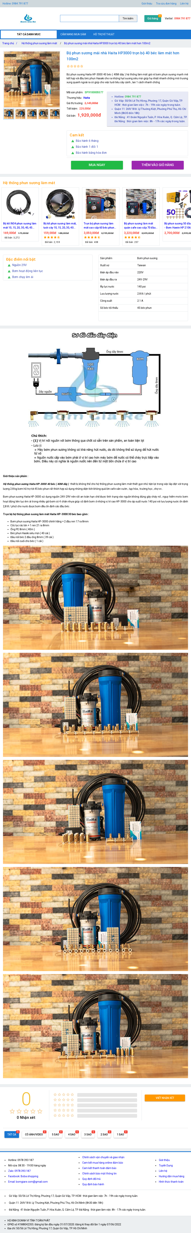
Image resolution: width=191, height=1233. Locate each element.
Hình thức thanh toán (171, 1181)
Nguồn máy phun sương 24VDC (17, 225)
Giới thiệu (147, 3)
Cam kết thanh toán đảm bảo (99, 1168)
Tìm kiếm (128, 18)
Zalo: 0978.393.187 (19, 1170)
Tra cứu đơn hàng (166, 3)
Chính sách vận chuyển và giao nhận (103, 1157)
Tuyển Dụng (166, 1165)
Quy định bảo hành (93, 1184)
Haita (86, 97)
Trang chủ (10, 43)
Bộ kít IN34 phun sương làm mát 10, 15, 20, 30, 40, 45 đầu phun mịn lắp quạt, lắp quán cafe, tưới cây (60, 226)
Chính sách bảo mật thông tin (99, 1173)
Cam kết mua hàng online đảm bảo (102, 1162)
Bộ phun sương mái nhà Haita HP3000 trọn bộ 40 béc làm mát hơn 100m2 (107, 43)
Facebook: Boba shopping (23, 1176)
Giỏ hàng (152, 18)
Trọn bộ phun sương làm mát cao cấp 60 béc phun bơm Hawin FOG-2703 (139, 226)
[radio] (12, 1111)
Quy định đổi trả (91, 1178)
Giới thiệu (164, 1160)
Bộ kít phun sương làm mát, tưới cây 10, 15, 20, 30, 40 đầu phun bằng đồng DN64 (100, 226)
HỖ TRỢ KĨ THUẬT (104, 34)
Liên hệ (184, 3)
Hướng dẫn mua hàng (171, 1176)
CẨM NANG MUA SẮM (73, 34)
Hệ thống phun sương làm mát (39, 43)
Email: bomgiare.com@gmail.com (28, 1181)
